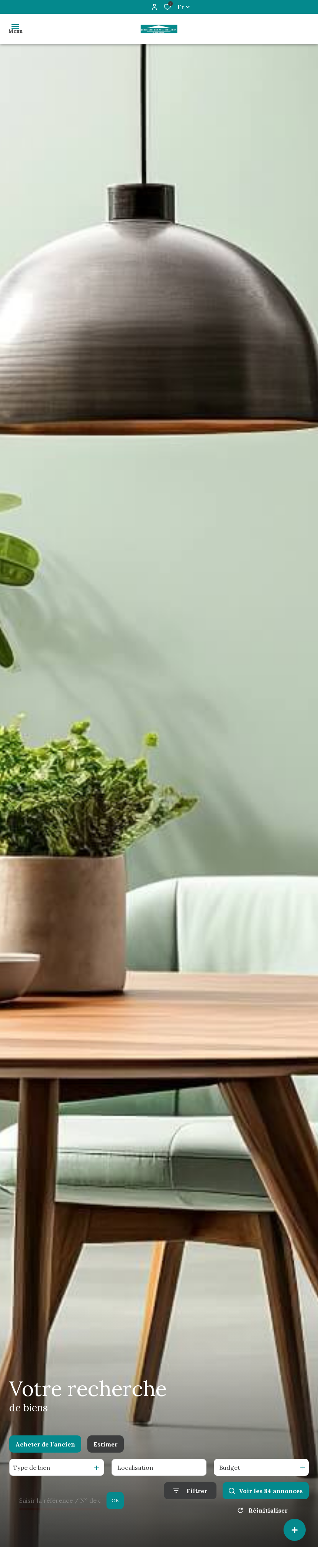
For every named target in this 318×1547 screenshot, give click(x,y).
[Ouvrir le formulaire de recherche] (190, 1490)
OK (115, 1500)
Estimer (105, 1444)
